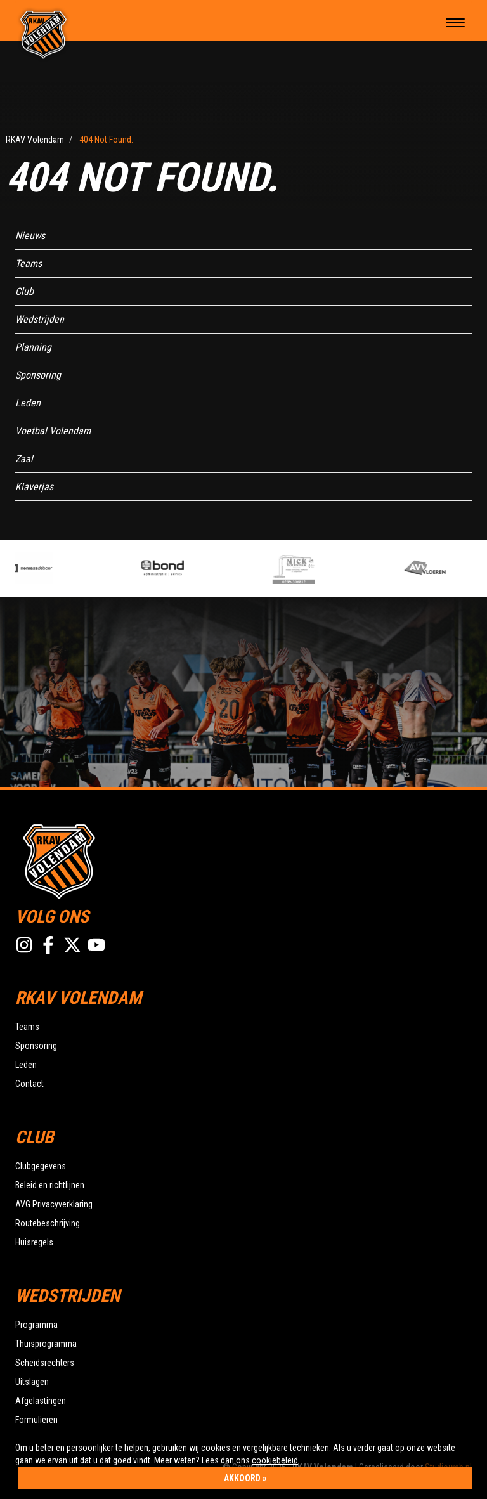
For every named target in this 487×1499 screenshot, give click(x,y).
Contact (29, 1084)
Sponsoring (38, 375)
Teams (28, 263)
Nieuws (30, 236)
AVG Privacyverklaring (54, 1204)
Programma (36, 1325)
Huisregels (34, 1242)
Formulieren (36, 1420)
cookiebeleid (275, 1460)
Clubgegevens (40, 1166)
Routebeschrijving (47, 1223)
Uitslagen (32, 1382)
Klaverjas (34, 487)
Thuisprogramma (46, 1344)
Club (24, 291)
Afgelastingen (40, 1401)
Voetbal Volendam (53, 431)
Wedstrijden (39, 319)
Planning (33, 347)
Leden (28, 403)
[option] (69, 568)
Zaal (24, 459)
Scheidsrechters (44, 1363)
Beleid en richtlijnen (49, 1185)
